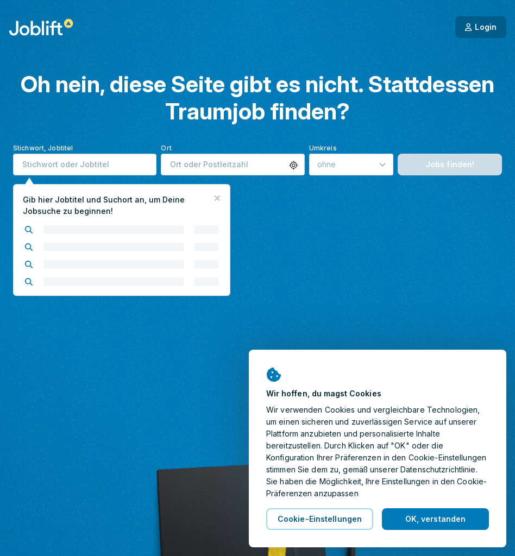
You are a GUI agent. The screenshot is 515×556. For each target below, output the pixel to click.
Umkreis (323, 148)
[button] (294, 165)
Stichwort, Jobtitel (43, 148)
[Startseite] (41, 27)
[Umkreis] (351, 164)
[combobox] (84, 164)
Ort (166, 148)
